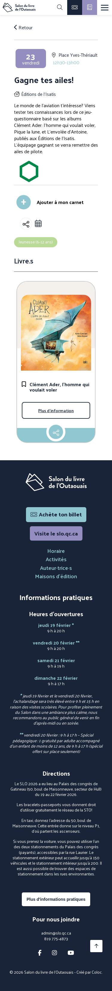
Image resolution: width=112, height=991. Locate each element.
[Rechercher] (59, 7)
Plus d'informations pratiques (56, 899)
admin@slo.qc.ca (56, 933)
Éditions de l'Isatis (38, 94)
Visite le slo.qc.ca (56, 533)
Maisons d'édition (56, 576)
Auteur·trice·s (56, 567)
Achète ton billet (56, 514)
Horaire (56, 550)
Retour (23, 27)
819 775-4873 (56, 938)
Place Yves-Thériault (78, 55)
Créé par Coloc (89, 972)
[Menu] (104, 7)
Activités (56, 559)
